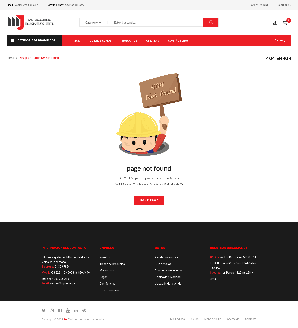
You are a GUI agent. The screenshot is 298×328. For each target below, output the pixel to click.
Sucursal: (216, 272)
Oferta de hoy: (56, 4)
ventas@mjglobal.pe (26, 4)
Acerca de (233, 318)
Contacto (250, 318)
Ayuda (195, 318)
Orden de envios (109, 290)
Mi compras (107, 270)
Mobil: (46, 272)
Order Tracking (259, 4)
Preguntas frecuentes (168, 270)
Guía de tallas (163, 263)
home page (149, 200)
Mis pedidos (177, 318)
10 (65, 319)
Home (10, 58)
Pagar (103, 277)
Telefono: (48, 266)
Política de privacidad (168, 277)
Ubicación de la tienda (168, 283)
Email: (10, 4)
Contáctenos (107, 283)
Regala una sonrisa (166, 257)
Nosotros (105, 257)
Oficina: (215, 257)
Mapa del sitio (212, 318)
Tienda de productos (112, 263)
